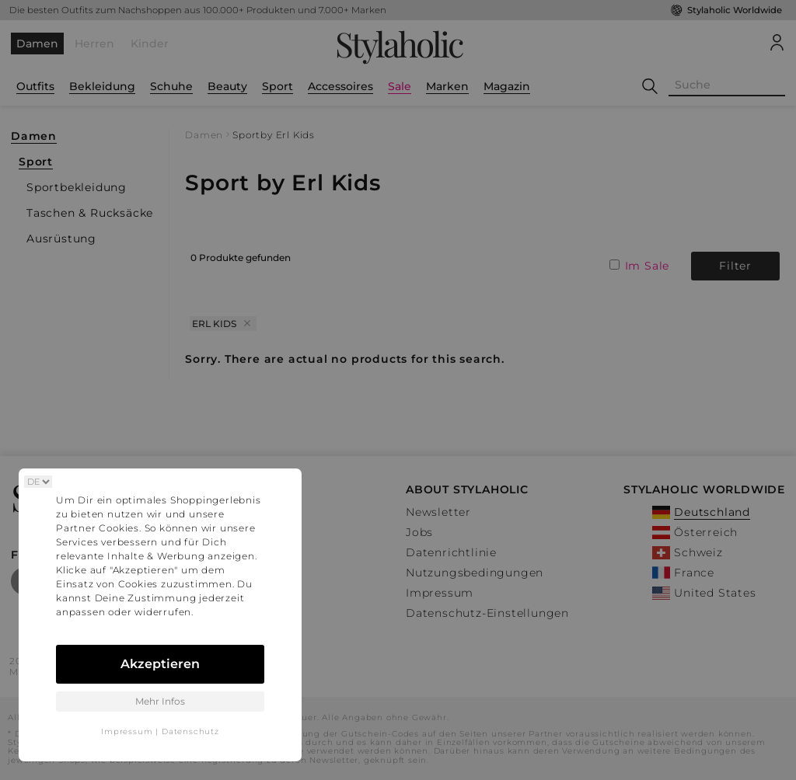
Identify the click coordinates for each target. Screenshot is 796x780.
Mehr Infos (160, 701)
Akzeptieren (160, 663)
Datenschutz (190, 731)
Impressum (126, 731)
